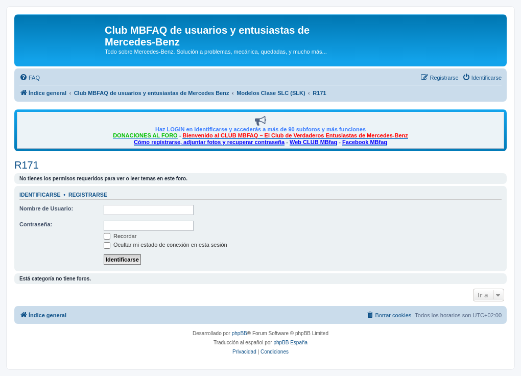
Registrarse (87, 195)
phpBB (239, 333)
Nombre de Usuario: (46, 208)
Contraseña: (35, 224)
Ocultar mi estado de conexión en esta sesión (165, 245)
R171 (26, 165)
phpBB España (290, 342)
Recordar (120, 236)
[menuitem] (29, 78)
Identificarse (40, 195)
